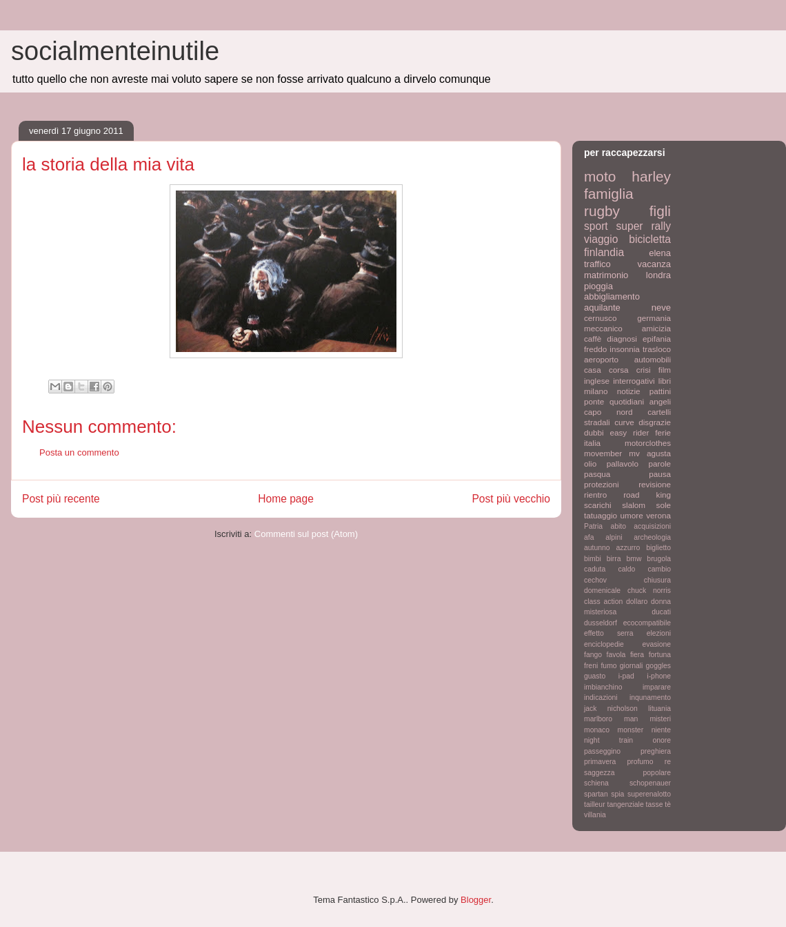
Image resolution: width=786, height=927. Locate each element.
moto (600, 176)
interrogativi (633, 380)
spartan (596, 794)
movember (603, 453)
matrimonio (606, 275)
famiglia (609, 194)
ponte (594, 401)
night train (608, 740)
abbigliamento (612, 296)
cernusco (600, 317)
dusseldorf (600, 623)
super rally (643, 226)
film (664, 369)
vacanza (654, 264)
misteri (660, 719)
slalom (633, 504)
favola (616, 654)
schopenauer (650, 783)
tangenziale (625, 804)
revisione (654, 484)
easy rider (629, 432)
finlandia (604, 252)
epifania (657, 338)
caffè (592, 338)
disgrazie (654, 422)
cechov (595, 580)
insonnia (624, 348)
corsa (619, 369)
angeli (660, 401)
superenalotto (649, 794)
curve (624, 422)
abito (618, 526)
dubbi (594, 432)
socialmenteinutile (115, 51)
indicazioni (601, 697)
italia (592, 442)
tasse (654, 804)
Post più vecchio (511, 499)
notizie (629, 391)
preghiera (656, 751)
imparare (657, 687)
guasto (594, 676)
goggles (658, 666)
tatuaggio (600, 515)
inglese (596, 380)
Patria (593, 526)
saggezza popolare (627, 773)
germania (654, 317)
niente (661, 730)
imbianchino (603, 687)
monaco (596, 730)
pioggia (598, 286)
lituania (659, 708)
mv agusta (650, 453)
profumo (640, 761)
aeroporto (601, 359)
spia (617, 794)
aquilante (602, 307)
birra (614, 559)
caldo (626, 569)
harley (651, 176)
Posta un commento (79, 452)
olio (590, 463)
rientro (595, 494)
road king (647, 494)
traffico (597, 264)
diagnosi (622, 338)
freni (591, 666)
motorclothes (648, 442)
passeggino (602, 751)
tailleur (594, 804)
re (668, 761)
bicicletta (650, 239)
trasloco (657, 348)
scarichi (598, 504)
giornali (631, 666)
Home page (286, 499)
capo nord (608, 411)
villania (595, 815)
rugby (602, 211)
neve (661, 307)
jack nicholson (611, 708)
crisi (643, 369)
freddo (595, 348)
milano (595, 391)
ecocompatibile (647, 623)
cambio (660, 569)
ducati (661, 612)
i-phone (659, 676)
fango (593, 654)
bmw (633, 559)
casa (592, 369)
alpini (613, 537)
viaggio (601, 239)
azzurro (628, 548)
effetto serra (609, 633)
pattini (660, 391)
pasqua (597, 473)
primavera (600, 761)
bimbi (592, 559)
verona (658, 515)
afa (589, 537)
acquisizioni (652, 526)
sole (663, 504)
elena (660, 253)
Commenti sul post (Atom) (306, 534)
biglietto (658, 548)
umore (632, 515)
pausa (660, 473)
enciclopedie (604, 644)
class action (603, 601)
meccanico (603, 328)
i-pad (626, 676)
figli (660, 211)
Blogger (476, 900)
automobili (652, 359)
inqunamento (650, 697)
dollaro (636, 601)
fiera (637, 654)
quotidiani (626, 401)
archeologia (652, 537)
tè (668, 804)
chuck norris (649, 590)
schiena (596, 783)
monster (631, 730)
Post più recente (61, 499)
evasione (656, 644)
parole (660, 463)
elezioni (659, 633)
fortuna (660, 654)
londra (658, 275)
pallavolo (622, 463)
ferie (663, 432)
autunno (597, 548)
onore (661, 740)
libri (664, 380)
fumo (608, 666)
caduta (594, 569)
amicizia (656, 328)
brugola (659, 559)
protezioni (601, 484)
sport (596, 226)
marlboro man (611, 719)
